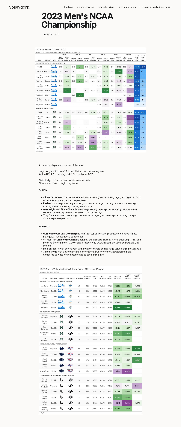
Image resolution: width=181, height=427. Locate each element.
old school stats (127, 7)
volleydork (19, 7)
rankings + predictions (152, 7)
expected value (85, 7)
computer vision (106, 7)
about (169, 7)
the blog (68, 7)
